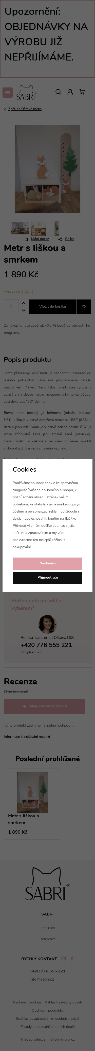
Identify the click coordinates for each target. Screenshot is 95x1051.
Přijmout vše (47, 578)
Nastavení (48, 563)
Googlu (71, 512)
